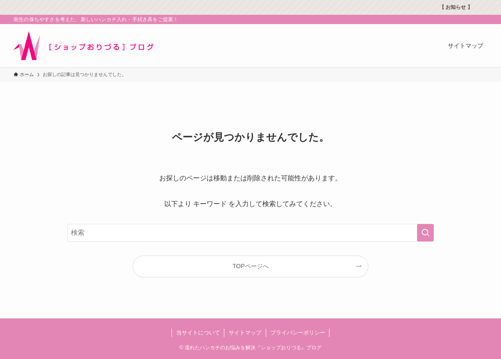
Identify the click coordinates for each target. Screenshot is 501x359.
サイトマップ (245, 332)
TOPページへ (250, 266)
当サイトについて (198, 332)
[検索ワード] (250, 233)
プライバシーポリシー (297, 332)
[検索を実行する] (425, 233)
